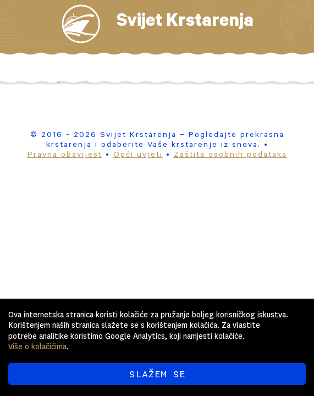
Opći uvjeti (138, 155)
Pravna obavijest (64, 155)
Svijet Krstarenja (185, 23)
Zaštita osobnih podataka (230, 155)
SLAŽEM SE (157, 374)
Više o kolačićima (37, 346)
